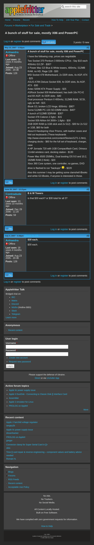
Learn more (11, 317)
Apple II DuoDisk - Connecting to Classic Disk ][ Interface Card (38, 394)
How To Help (57, 20)
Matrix (14, 300)
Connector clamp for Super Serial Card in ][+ (27, 444)
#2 (88, 189)
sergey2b (10, 425)
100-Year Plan (72, 20)
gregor (9, 440)
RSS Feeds (13, 479)
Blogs (10, 472)
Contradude (13, 194)
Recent (26, 20)
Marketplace (21, 25)
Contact (85, 20)
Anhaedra (12, 52)
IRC (13, 297)
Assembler (14, 398)
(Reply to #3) (31, 236)
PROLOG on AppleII (18, 406)
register (17, 41)
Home (8, 20)
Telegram (16, 314)
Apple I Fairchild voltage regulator (22, 422)
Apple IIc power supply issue (22, 390)
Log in (7, 41)
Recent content (15, 330)
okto (8, 448)
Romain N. (11, 459)
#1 (88, 47)
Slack (14, 311)
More (85, 409)
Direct (37, 378)
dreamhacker (12, 433)
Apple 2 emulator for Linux (21, 402)
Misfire (15, 307)
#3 (88, 236)
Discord (15, 304)
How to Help (47, 526)
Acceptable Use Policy (18, 487)
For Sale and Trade (41, 25)
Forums (16, 20)
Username (11, 343)
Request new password (20, 361)
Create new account (18, 358)
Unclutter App (53, 378)
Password (11, 350)
